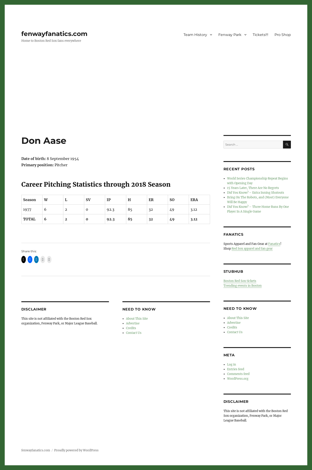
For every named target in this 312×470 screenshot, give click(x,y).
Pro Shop (282, 35)
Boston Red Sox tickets (239, 281)
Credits (131, 328)
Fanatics (274, 244)
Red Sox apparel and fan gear (252, 249)
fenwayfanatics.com (54, 34)
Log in (231, 364)
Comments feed (238, 374)
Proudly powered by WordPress (76, 450)
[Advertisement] (156, 101)
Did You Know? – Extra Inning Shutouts (255, 193)
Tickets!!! (260, 35)
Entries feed (235, 369)
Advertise (132, 323)
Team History (195, 35)
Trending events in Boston (242, 286)
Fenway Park (229, 35)
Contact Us (134, 333)
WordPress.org (237, 379)
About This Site (137, 319)
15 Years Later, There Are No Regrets (253, 188)
